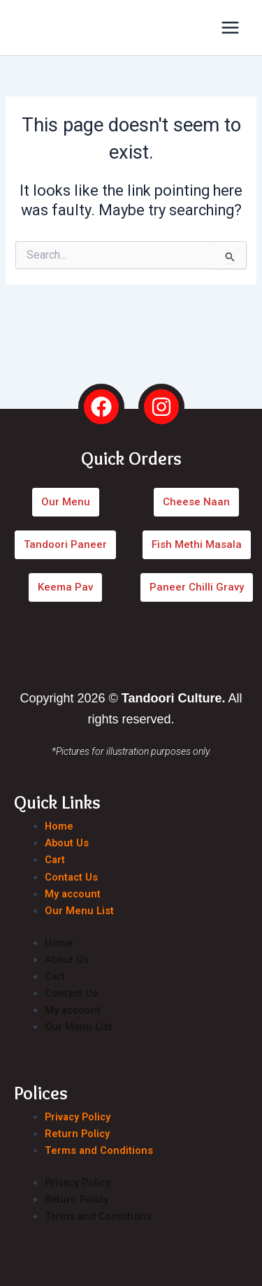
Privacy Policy (77, 1117)
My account (73, 894)
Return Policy (77, 1133)
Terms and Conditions (99, 1150)
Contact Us (71, 877)
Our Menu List (79, 910)
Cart (55, 859)
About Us (67, 843)
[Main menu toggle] (230, 27)
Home (59, 826)
